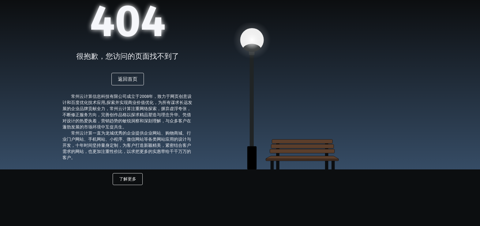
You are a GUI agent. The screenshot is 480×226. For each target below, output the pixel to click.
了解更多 (127, 179)
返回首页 (127, 79)
